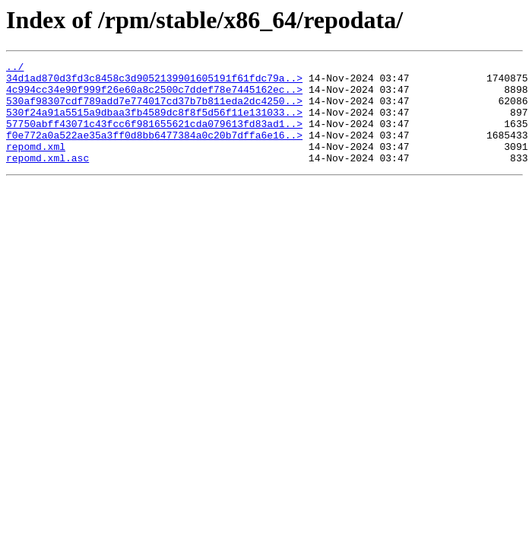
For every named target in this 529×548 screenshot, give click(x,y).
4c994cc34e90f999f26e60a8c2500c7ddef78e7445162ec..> (154, 96)
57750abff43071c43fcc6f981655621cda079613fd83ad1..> (154, 137)
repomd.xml (35, 164)
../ (15, 68)
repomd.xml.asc (47, 178)
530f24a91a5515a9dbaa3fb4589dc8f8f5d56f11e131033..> (154, 123)
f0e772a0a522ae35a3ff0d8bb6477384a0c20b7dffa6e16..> (154, 151)
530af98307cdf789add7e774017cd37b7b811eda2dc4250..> (154, 109)
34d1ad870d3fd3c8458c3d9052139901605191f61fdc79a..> (154, 82)
